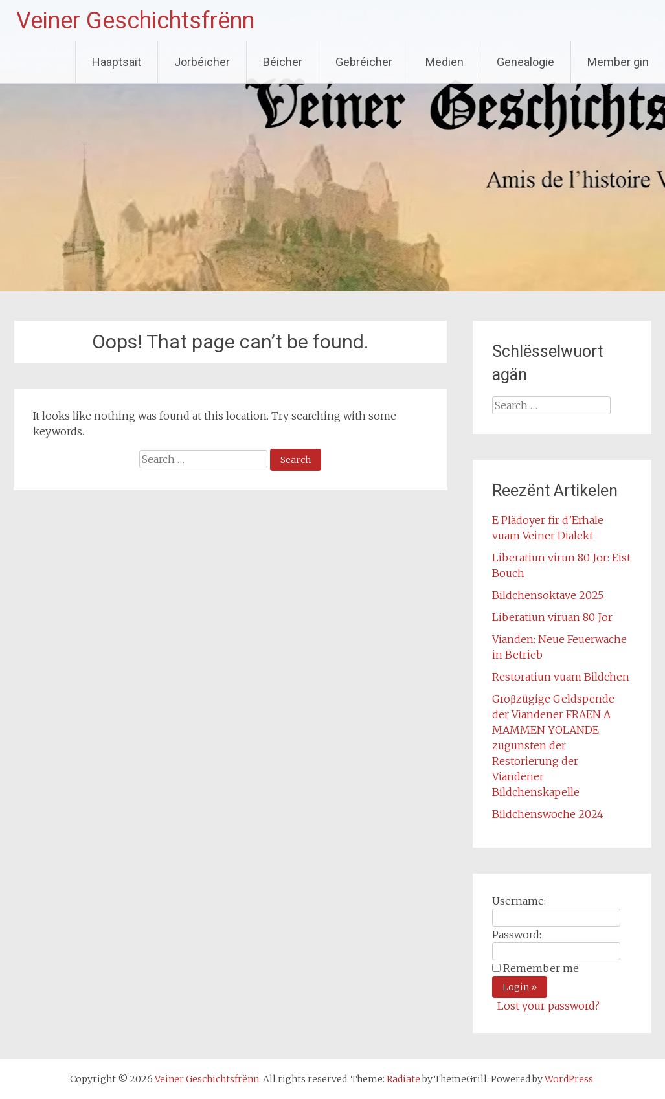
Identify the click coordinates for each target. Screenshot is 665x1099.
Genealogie (525, 62)
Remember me (541, 968)
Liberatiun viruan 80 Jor (552, 617)
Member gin (618, 62)
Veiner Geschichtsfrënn (135, 20)
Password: (516, 934)
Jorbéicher (202, 62)
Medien (444, 62)
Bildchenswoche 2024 (547, 814)
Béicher (282, 62)
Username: (519, 900)
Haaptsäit (116, 62)
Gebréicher (363, 62)
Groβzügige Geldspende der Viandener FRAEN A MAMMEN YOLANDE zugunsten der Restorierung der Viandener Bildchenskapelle (553, 745)
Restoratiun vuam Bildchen (560, 676)
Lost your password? (548, 1005)
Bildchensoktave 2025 (547, 595)
